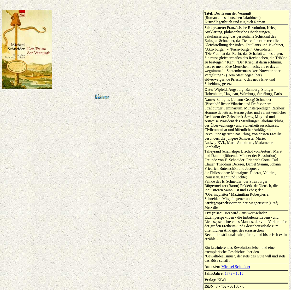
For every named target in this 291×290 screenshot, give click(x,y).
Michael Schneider (235, 267)
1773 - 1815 (233, 273)
